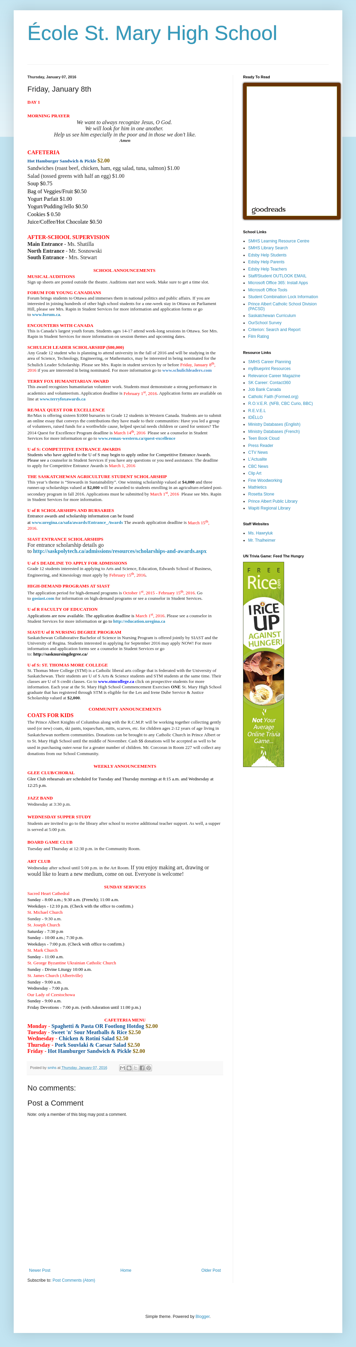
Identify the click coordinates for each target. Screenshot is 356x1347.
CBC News (258, 466)
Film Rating (258, 336)
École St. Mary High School (152, 33)
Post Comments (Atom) (73, 1280)
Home (125, 1270)
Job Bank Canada (264, 389)
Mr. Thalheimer (262, 540)
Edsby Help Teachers (267, 269)
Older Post (211, 1270)
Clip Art (255, 473)
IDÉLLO (255, 417)
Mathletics (257, 487)
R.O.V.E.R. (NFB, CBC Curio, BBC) (280, 403)
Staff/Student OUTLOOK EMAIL (277, 276)
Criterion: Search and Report (274, 329)
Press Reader (260, 445)
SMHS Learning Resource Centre (278, 241)
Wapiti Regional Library (269, 508)
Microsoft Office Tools (267, 290)
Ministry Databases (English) (274, 424)
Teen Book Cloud (263, 438)
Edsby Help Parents (266, 262)
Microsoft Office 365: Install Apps (278, 282)
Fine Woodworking (265, 480)
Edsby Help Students (267, 255)
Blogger (202, 1316)
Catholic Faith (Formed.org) (273, 396)
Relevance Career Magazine (274, 375)
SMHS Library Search (268, 248)
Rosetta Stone (261, 494)
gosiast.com (43, 598)
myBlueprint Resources (269, 368)
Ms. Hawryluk (260, 533)
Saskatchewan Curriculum (272, 315)
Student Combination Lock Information (283, 296)
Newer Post (39, 1270)
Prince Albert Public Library (272, 501)
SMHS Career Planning (269, 361)
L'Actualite (257, 459)
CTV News (258, 452)
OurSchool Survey (264, 322)
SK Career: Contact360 (269, 382)
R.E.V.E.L (257, 410)
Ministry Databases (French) (274, 431)
